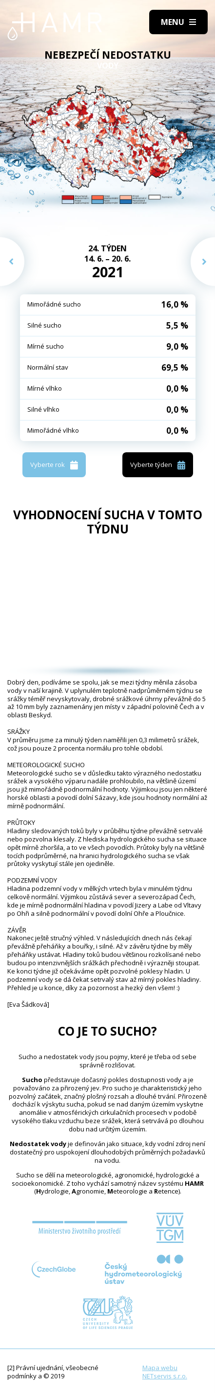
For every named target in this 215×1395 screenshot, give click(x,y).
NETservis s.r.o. (164, 1376)
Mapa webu (159, 1367)
